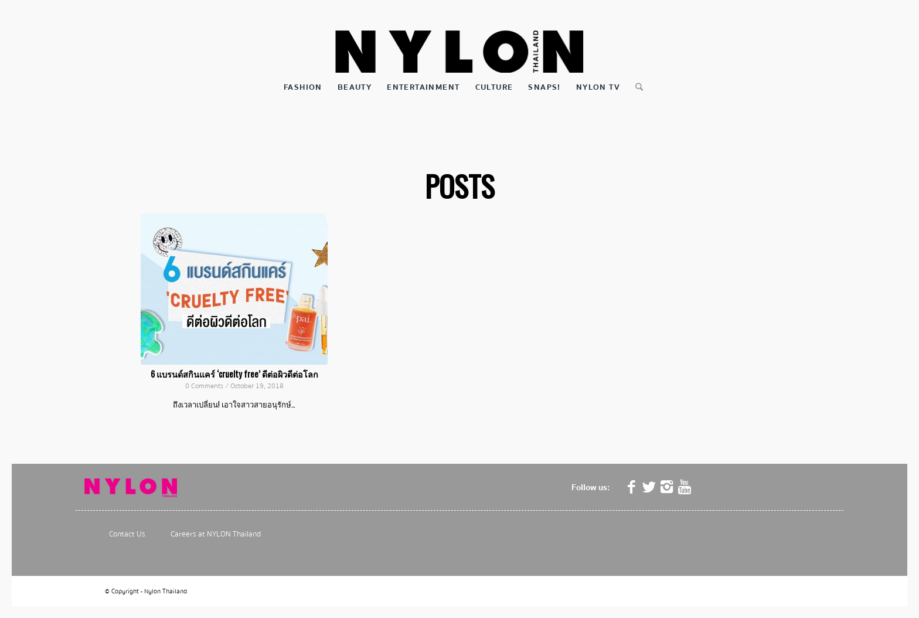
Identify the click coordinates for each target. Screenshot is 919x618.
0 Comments (204, 386)
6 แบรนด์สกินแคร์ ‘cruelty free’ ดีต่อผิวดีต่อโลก (234, 374)
